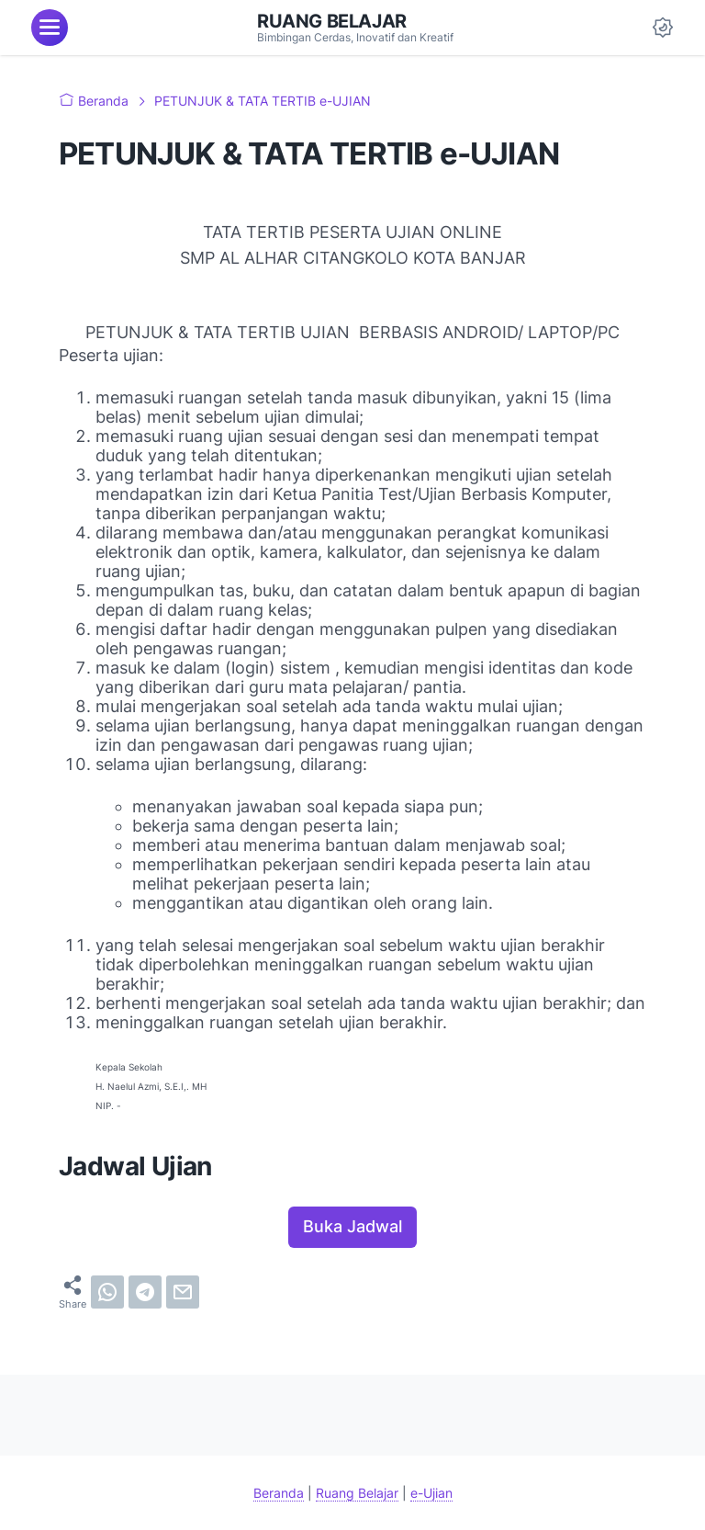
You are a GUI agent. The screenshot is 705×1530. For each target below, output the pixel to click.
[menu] (49, 27)
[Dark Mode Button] (663, 28)
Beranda (278, 1493)
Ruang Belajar (332, 21)
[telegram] (145, 1292)
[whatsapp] (107, 1292)
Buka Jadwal (352, 1226)
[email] (182, 1292)
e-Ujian (431, 1493)
